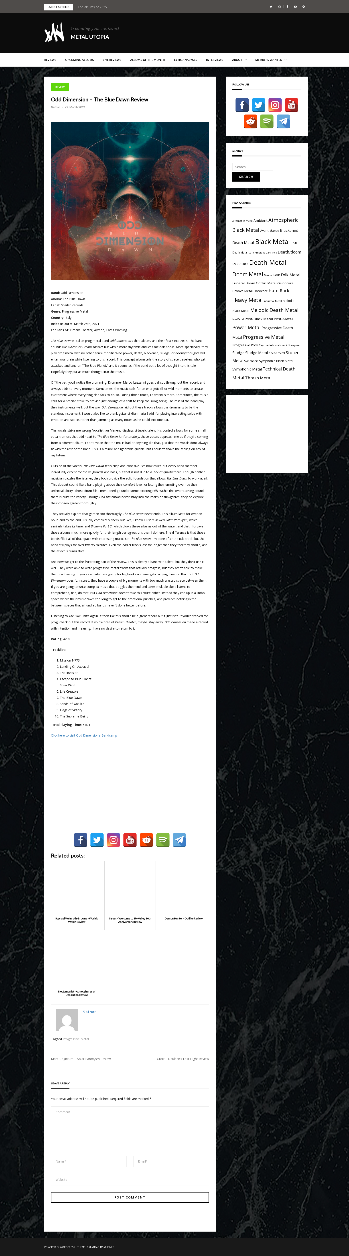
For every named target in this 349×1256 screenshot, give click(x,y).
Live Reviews (112, 60)
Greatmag (93, 1247)
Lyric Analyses (185, 60)
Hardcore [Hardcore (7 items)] (261, 291)
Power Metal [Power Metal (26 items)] (246, 327)
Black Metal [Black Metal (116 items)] (272, 241)
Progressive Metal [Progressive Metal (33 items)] (263, 336)
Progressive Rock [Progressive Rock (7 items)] (245, 345)
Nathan (55, 107)
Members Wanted (268, 60)
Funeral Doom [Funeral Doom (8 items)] (243, 283)
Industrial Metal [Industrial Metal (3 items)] (273, 301)
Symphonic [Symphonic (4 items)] (251, 361)
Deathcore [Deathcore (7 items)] (240, 264)
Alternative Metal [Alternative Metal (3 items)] (242, 220)
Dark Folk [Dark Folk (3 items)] (271, 252)
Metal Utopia (90, 37)
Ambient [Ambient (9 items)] (261, 220)
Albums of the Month (147, 60)
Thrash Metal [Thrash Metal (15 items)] (258, 377)
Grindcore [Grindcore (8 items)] (285, 283)
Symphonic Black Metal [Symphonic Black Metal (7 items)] (276, 361)
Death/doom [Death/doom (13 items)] (289, 252)
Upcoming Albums (79, 60)
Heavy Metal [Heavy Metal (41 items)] (247, 299)
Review (60, 87)
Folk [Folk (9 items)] (276, 275)
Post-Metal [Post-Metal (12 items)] (283, 318)
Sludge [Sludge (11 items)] (238, 352)
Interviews (214, 60)
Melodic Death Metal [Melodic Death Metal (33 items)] (274, 310)
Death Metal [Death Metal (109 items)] (267, 262)
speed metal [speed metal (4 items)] (277, 353)
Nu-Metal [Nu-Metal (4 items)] (238, 319)
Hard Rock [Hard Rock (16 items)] (279, 290)
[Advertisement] (269, 433)
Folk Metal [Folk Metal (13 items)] (290, 274)
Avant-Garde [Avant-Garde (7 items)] (269, 230)
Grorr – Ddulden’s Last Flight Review (183, 1059)
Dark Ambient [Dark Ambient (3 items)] (256, 252)
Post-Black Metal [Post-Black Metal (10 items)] (259, 319)
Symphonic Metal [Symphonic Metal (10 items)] (247, 369)
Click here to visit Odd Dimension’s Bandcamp (84, 735)
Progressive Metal (76, 1039)
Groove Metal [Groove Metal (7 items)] (242, 291)
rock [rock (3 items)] (284, 345)
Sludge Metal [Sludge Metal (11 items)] (256, 352)
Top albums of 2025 (92, 7)
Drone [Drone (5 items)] (268, 275)
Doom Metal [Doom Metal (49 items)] (247, 274)
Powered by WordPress (59, 1247)
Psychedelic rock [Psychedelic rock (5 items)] (270, 345)
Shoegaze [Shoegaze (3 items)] (294, 345)
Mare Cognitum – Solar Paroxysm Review (81, 1059)
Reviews (50, 60)
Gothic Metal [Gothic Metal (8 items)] (266, 283)
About (237, 60)
